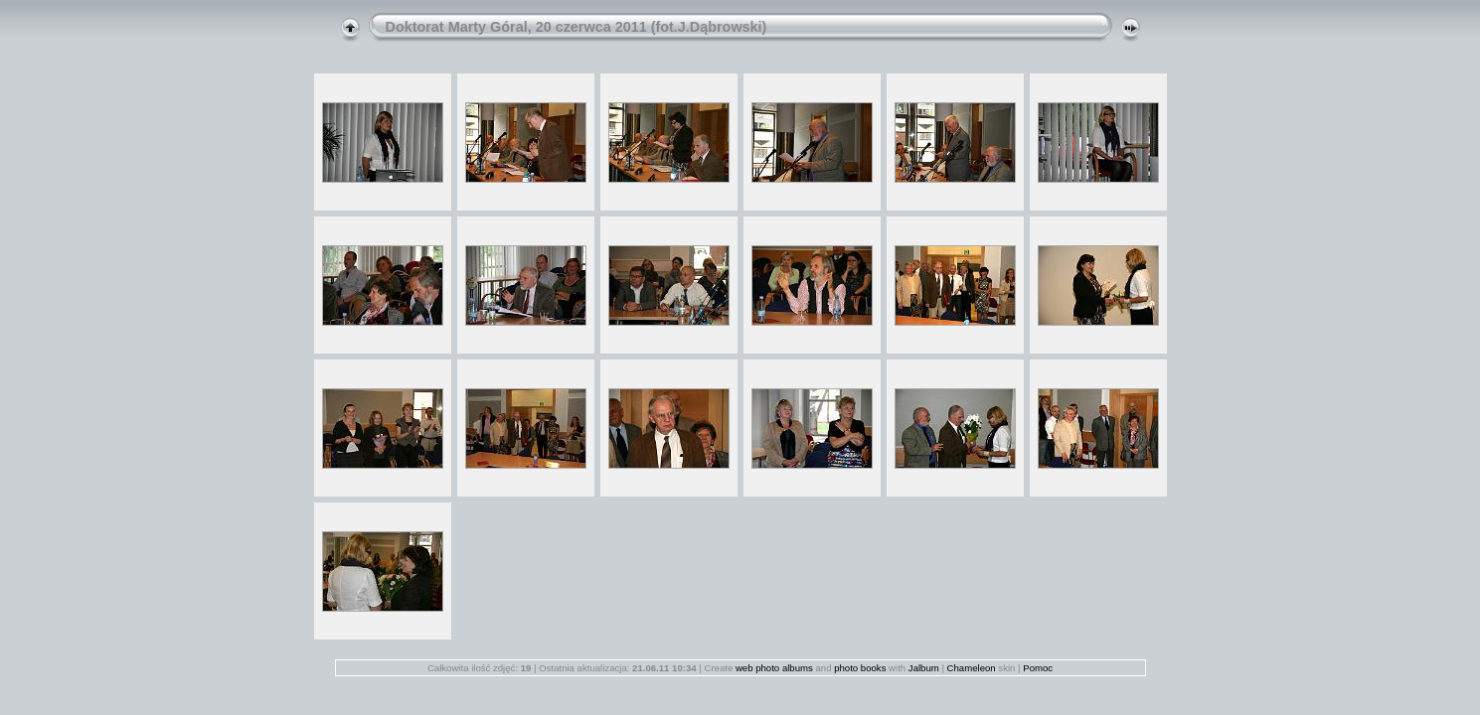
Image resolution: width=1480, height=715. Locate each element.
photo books (860, 667)
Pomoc (1038, 667)
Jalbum (923, 667)
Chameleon (971, 667)
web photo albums (774, 667)
